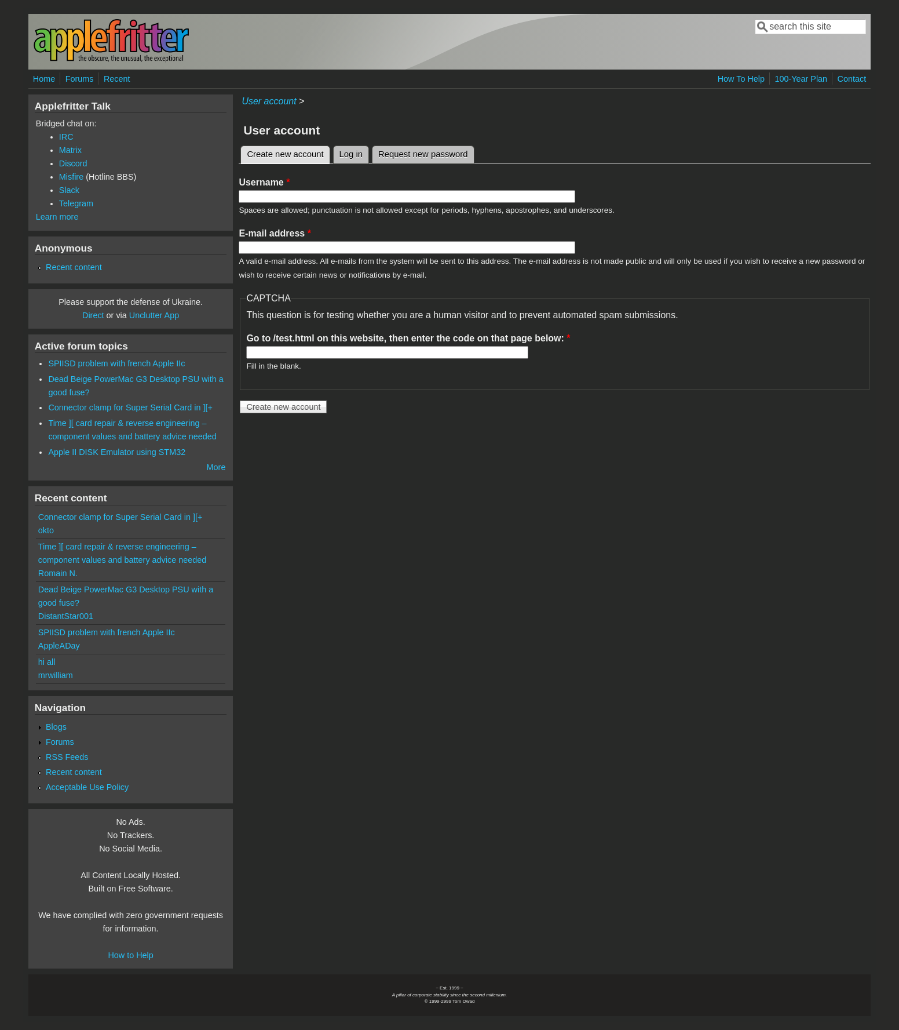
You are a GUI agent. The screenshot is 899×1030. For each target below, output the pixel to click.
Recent (117, 78)
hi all (47, 662)
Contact (852, 78)
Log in (351, 154)
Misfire (71, 176)
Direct (93, 315)
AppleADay (59, 645)
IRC (66, 136)
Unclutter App (154, 315)
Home (44, 78)
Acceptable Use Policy (87, 787)
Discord (73, 163)
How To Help (741, 78)
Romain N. (58, 573)
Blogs (56, 726)
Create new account (288, 152)
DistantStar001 (65, 616)
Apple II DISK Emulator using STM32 (116, 452)
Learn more (57, 216)
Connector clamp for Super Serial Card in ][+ (130, 407)
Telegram (76, 203)
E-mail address (275, 233)
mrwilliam (55, 675)
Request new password (422, 154)
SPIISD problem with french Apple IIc (116, 363)
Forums (79, 78)
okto (46, 530)
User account (269, 101)
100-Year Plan (800, 78)
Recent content (74, 267)
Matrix (70, 150)
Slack (69, 190)
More (216, 467)
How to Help (130, 955)
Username (264, 182)
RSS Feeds (67, 757)
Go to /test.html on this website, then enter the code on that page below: (408, 338)
